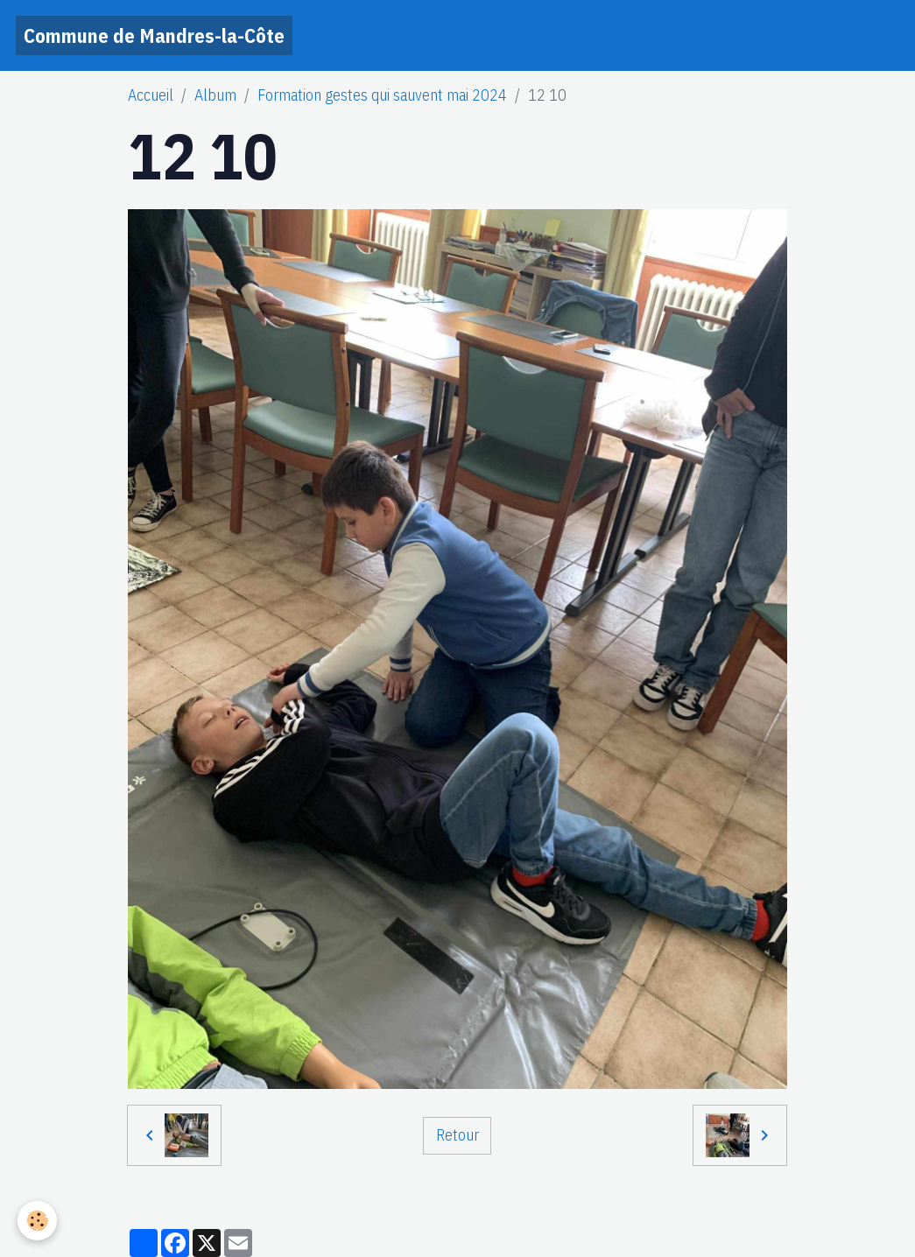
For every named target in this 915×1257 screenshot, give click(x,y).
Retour (457, 1135)
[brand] (154, 35)
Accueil (150, 95)
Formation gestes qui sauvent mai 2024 (382, 95)
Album (215, 95)
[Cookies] (37, 1220)
